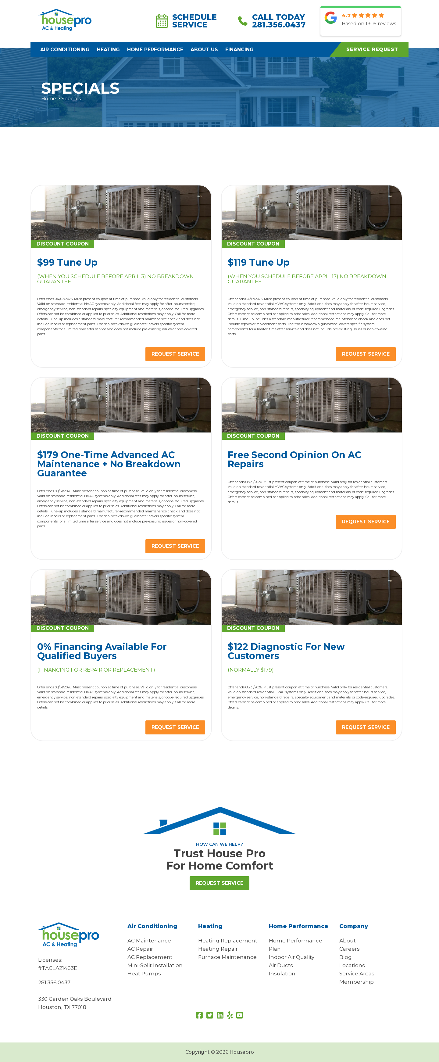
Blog (345, 957)
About (347, 941)
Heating (108, 49)
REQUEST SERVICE (175, 354)
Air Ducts (281, 965)
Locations (352, 965)
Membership (356, 982)
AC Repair (140, 949)
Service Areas (356, 974)
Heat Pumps (144, 974)
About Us (204, 49)
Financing (239, 49)
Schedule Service (186, 21)
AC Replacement (150, 957)
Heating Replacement (227, 941)
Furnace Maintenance (227, 957)
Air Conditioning (65, 49)
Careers (349, 949)
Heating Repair (218, 949)
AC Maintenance (149, 941)
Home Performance (155, 49)
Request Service (219, 883)
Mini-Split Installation (155, 965)
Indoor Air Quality (291, 957)
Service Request (372, 49)
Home (48, 99)
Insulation (282, 974)
